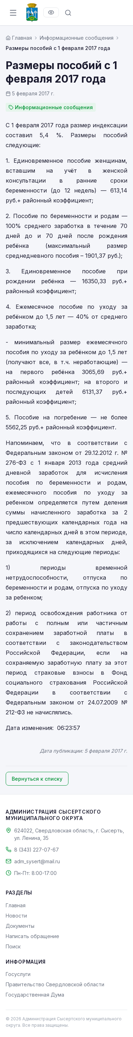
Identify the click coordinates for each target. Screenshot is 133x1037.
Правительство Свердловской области (55, 984)
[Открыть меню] (13, 12)
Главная (16, 905)
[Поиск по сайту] (68, 12)
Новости (16, 916)
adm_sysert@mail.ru (37, 861)
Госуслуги (18, 974)
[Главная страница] (19, 37)
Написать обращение (32, 936)
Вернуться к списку (37, 779)
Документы (20, 926)
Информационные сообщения (76, 38)
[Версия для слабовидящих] (51, 12)
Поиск (13, 946)
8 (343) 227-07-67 (36, 850)
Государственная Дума (35, 995)
